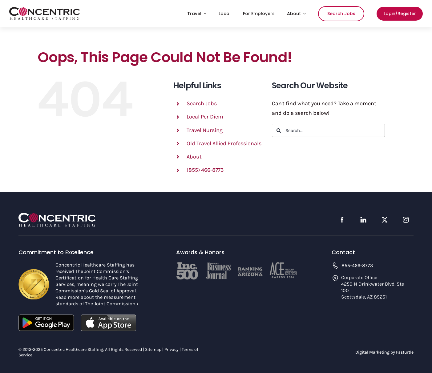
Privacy (171, 349)
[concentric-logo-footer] (56, 215)
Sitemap (153, 349)
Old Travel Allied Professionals (224, 143)
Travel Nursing (205, 130)
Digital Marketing (372, 352)
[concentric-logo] (44, 9)
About (194, 156)
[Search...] (328, 130)
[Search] (278, 130)
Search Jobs (202, 103)
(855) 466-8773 (205, 169)
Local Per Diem (205, 116)
